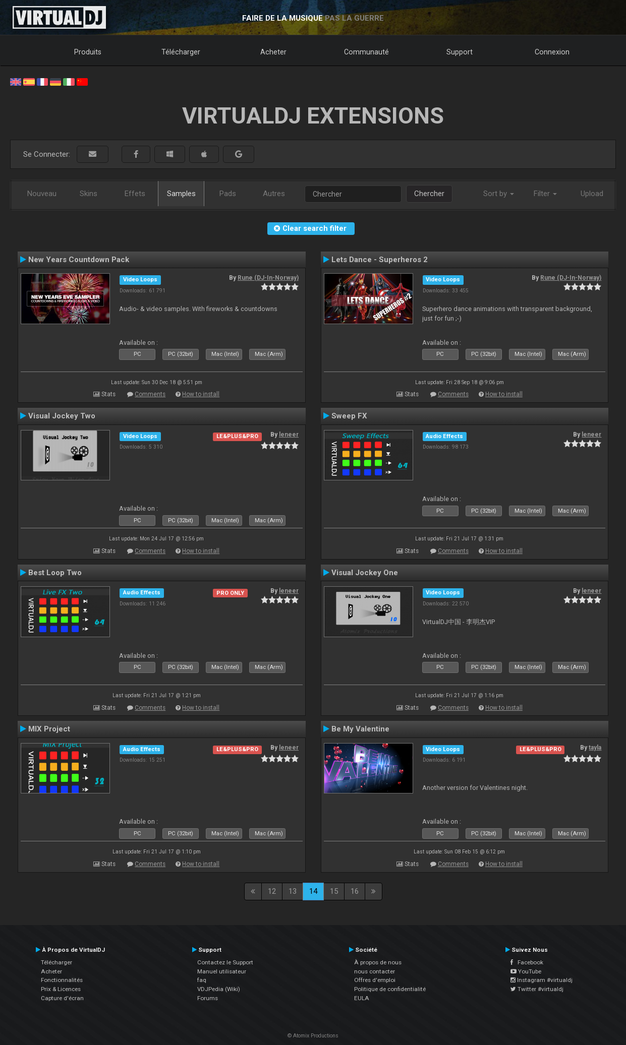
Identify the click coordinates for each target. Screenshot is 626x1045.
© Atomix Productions (313, 1035)
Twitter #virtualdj (536, 989)
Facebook (526, 962)
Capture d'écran (62, 998)
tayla (595, 747)
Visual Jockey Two (61, 415)
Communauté (366, 52)
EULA (361, 998)
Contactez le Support (225, 962)
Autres (274, 193)
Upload (592, 193)
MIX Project (49, 728)
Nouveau (41, 193)
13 (293, 891)
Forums (207, 998)
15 (334, 891)
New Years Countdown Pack (78, 259)
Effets (135, 193)
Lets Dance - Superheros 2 (379, 259)
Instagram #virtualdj (541, 979)
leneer (289, 434)
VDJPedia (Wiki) (218, 989)
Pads (227, 193)
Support (459, 52)
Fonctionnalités (62, 979)
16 (355, 891)
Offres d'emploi (374, 979)
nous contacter (374, 971)
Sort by (498, 193)
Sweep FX (349, 415)
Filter (545, 193)
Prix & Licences (61, 989)
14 (313, 891)
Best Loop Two (55, 572)
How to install (200, 394)
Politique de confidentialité (390, 989)
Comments (150, 394)
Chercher (429, 193)
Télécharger (180, 52)
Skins (88, 193)
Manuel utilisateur (221, 971)
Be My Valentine (360, 728)
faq (201, 979)
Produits (87, 52)
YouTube (525, 971)
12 (272, 891)
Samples (181, 193)
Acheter (273, 52)
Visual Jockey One (364, 572)
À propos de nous (378, 962)
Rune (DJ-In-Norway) (268, 277)
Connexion (552, 52)
